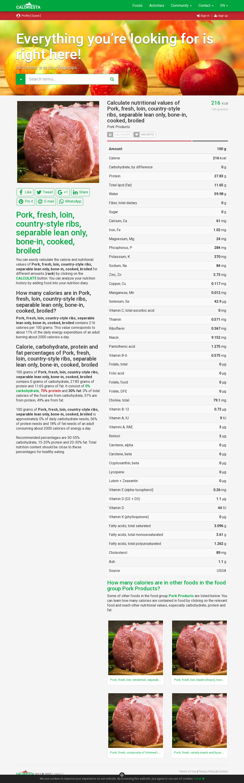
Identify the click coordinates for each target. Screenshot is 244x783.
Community (181, 5)
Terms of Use (188, 771)
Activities (156, 5)
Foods (137, 5)
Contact (206, 5)
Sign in (203, 15)
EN (224, 5)
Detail (199, 778)
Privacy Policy (207, 771)
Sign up (221, 15)
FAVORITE (144, 134)
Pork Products (118, 127)
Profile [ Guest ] (28, 15)
